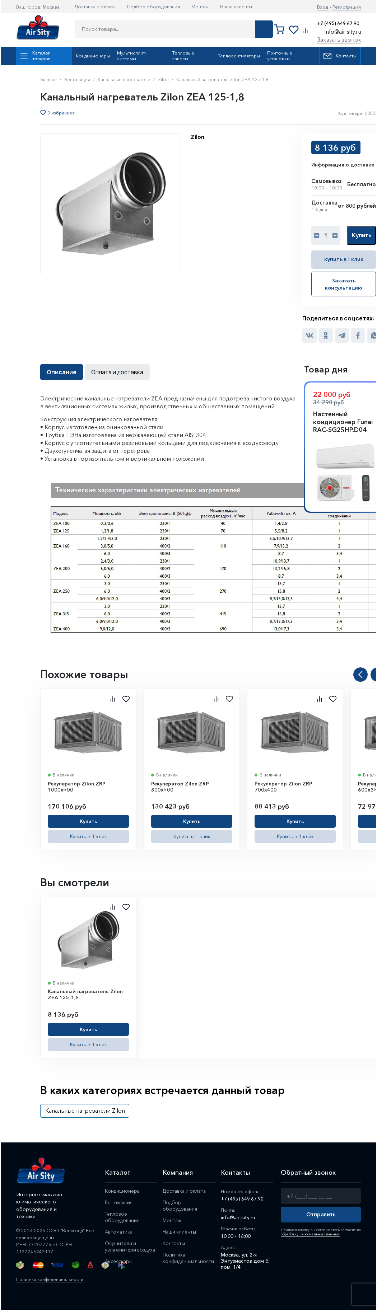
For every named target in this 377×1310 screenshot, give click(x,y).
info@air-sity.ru (343, 31)
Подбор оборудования (153, 6)
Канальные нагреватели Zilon (85, 1110)
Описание (61, 371)
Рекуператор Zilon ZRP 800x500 (180, 786)
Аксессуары (119, 1267)
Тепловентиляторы (239, 55)
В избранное (61, 113)
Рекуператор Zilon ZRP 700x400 (283, 786)
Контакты (340, 56)
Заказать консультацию (343, 283)
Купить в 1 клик (343, 259)
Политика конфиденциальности (52, 1278)
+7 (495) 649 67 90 (338, 23)
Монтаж (200, 6)
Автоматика (119, 1231)
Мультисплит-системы (131, 55)
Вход (323, 7)
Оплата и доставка (117, 371)
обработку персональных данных (309, 1233)
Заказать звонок (339, 39)
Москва (51, 7)
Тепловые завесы (183, 55)
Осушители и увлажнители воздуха (121, 1249)
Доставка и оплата (95, 6)
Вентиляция (119, 1201)
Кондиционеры (93, 55)
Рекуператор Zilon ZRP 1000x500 (77, 786)
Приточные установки (279, 55)
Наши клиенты (236, 6)
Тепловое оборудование (123, 1216)
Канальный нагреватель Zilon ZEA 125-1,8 (85, 994)
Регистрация (346, 7)
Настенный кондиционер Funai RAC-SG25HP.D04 (343, 421)
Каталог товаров (35, 55)
